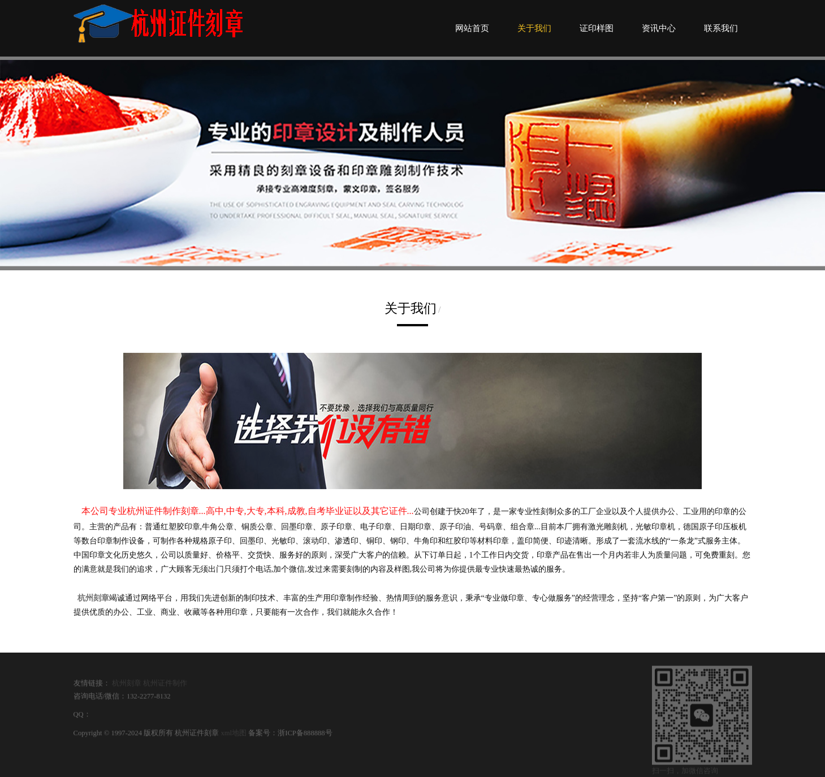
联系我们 (721, 28)
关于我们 (534, 28)
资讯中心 (659, 28)
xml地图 (234, 736)
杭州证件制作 (165, 686)
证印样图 (597, 28)
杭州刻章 (126, 686)
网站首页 (472, 28)
